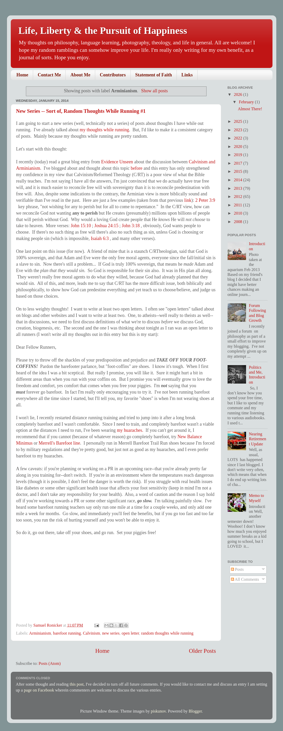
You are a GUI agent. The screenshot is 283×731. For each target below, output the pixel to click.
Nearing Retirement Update (257, 439)
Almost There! (250, 109)
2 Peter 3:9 (205, 200)
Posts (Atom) (50, 663)
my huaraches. (130, 430)
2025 (238, 121)
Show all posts (154, 90)
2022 (238, 138)
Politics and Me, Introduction (257, 375)
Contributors (113, 74)
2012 (238, 196)
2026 (238, 94)
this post (76, 684)
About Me (80, 74)
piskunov (158, 711)
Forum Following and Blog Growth (257, 313)
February (247, 102)
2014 (238, 180)
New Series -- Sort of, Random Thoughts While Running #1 (81, 111)
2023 (238, 130)
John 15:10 (81, 225)
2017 (238, 163)
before (137, 168)
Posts (237, 569)
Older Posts (202, 651)
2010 (238, 213)
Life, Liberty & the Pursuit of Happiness (102, 30)
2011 (238, 205)
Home (22, 74)
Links (187, 74)
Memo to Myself (256, 498)
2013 (238, 188)
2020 (238, 146)
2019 (238, 155)
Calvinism (91, 633)
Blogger (195, 711)
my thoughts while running (104, 129)
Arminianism (40, 633)
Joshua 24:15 (106, 225)
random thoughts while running (167, 633)
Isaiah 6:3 (100, 238)
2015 (238, 171)
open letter (130, 633)
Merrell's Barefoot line (59, 443)
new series (111, 633)
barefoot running (67, 633)
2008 (238, 221)
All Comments (245, 579)
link (187, 200)
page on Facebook (39, 690)
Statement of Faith (153, 74)
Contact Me (49, 74)
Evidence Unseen (117, 161)
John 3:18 (131, 225)
